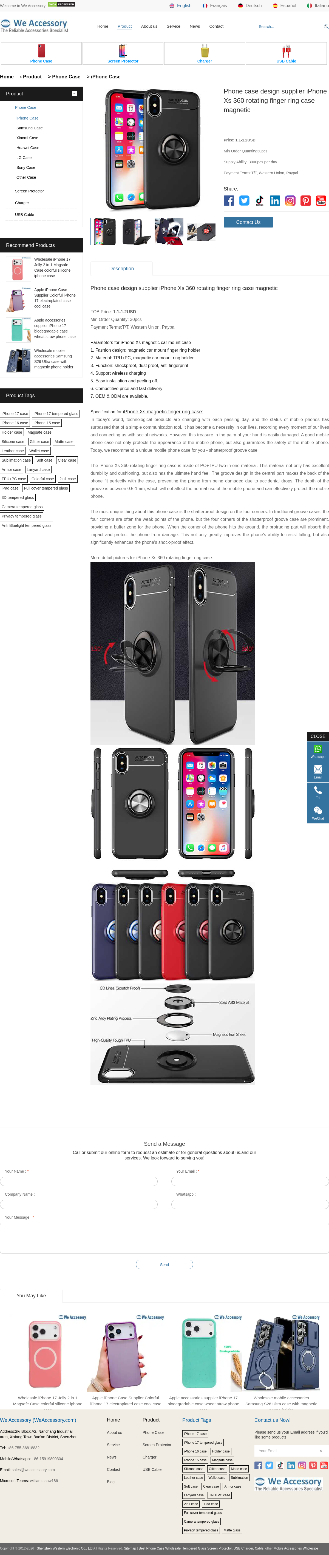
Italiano (318, 5)
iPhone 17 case (15, 413)
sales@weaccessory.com (33, 1470)
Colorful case (43, 479)
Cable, (259, 1548)
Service (173, 26)
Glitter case (39, 441)
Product (125, 26)
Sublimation (239, 1478)
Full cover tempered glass (46, 488)
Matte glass (232, 1530)
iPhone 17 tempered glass (56, 413)
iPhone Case (27, 118)
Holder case (12, 432)
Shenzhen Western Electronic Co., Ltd (64, 1548)
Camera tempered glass (22, 507)
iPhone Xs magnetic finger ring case (162, 411)
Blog (111, 1482)
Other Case (26, 177)
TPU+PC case (14, 479)
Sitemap (130, 1548)
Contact (216, 26)
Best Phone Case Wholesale (160, 1548)
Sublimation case (16, 460)
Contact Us (248, 222)
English (180, 5)
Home (102, 26)
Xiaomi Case (27, 138)
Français (215, 5)
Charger (22, 203)
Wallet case (39, 451)
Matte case (64, 441)
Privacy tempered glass (22, 516)
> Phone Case (64, 76)
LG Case (24, 157)
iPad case (10, 488)
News (195, 26)
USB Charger (243, 1548)
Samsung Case (29, 128)
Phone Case (25, 107)
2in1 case (67, 479)
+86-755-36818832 (23, 1448)
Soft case (44, 460)
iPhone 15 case (47, 423)
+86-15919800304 (47, 1459)
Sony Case (25, 167)
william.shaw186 (44, 1481)
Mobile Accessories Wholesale (295, 1548)
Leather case (13, 451)
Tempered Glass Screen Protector (207, 1548)
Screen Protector (29, 191)
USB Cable (24, 214)
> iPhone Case (103, 76)
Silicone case (13, 441)
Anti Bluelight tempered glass (26, 525)
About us (149, 26)
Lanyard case (38, 469)
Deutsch (250, 5)
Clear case (67, 460)
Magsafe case (40, 432)
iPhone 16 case (15, 423)
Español (284, 5)
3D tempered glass (18, 497)
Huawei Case (27, 148)
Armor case (11, 469)
